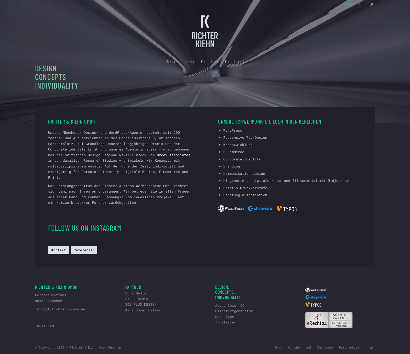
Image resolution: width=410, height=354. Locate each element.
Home (350, 4)
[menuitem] (350, 4)
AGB (361, 4)
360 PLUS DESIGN (141, 304)
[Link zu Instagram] (371, 4)
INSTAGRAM (44, 326)
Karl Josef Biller (143, 310)
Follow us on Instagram (84, 227)
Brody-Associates (173, 155)
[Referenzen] (84, 250)
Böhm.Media (135, 293)
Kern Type (224, 316)
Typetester (225, 322)
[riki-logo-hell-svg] (205, 31)
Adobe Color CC (229, 305)
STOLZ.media (136, 299)
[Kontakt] (58, 250)
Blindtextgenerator (234, 311)
